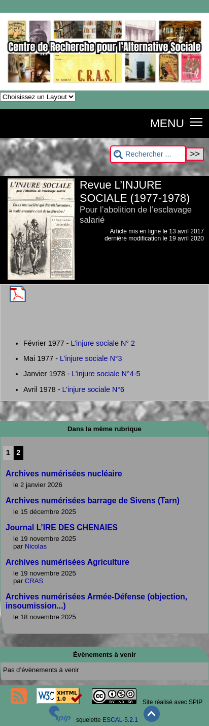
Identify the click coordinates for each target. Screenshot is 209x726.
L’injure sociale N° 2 (103, 343)
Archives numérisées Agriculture (67, 562)
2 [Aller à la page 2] (18, 452)
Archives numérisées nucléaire (64, 473)
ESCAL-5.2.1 (120, 719)
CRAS (34, 581)
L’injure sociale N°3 (91, 358)
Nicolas (36, 546)
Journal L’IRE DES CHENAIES (62, 527)
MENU (167, 123)
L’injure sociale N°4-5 (106, 374)
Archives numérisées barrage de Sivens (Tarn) (93, 500)
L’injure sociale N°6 (93, 389)
